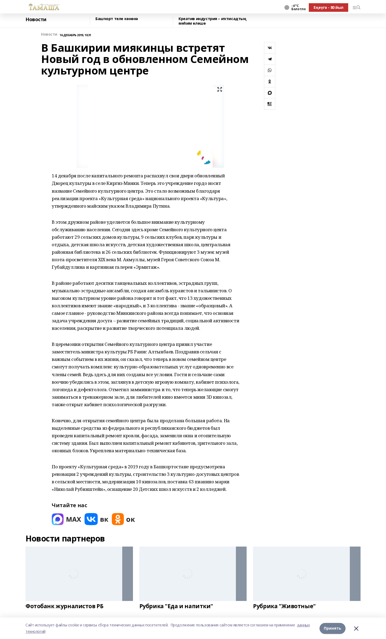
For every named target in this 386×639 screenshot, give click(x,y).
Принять (332, 628)
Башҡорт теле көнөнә (116, 19)
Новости (35, 20)
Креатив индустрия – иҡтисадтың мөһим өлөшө (212, 21)
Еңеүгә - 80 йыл (328, 7)
